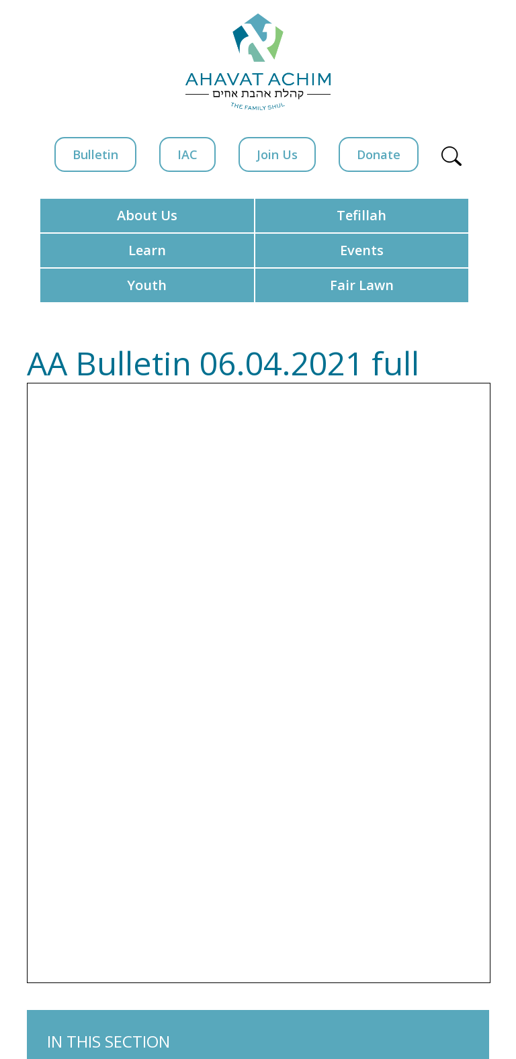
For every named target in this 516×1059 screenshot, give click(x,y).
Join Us (277, 154)
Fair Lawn (362, 285)
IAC (187, 154)
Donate (378, 154)
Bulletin (95, 154)
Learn (147, 250)
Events (362, 250)
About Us (147, 215)
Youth (147, 285)
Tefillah (361, 215)
